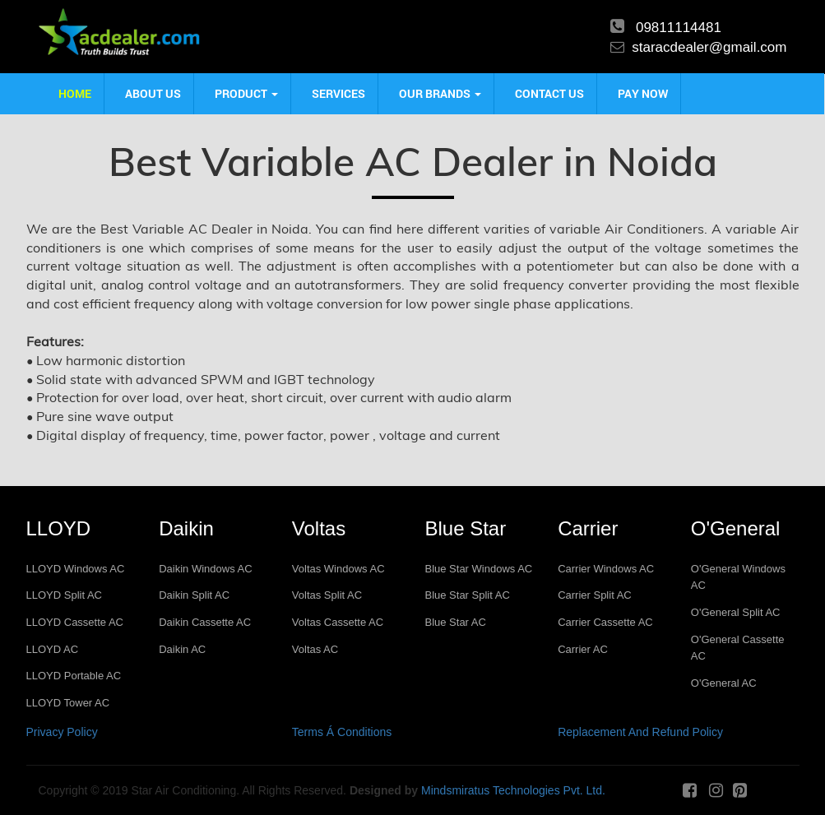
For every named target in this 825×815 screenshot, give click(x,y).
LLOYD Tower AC (68, 703)
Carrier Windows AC (606, 569)
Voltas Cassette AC (337, 622)
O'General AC (724, 683)
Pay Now (643, 93)
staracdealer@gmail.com (709, 47)
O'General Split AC (736, 612)
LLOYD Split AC (64, 595)
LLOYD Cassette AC (75, 622)
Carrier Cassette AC (605, 622)
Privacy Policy (62, 732)
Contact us (549, 93)
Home (74, 93)
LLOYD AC (52, 649)
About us (153, 93)
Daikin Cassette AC (205, 622)
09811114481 (678, 27)
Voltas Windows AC (338, 569)
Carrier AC (583, 649)
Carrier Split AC (595, 595)
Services (338, 93)
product (246, 93)
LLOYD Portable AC (74, 675)
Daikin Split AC (194, 595)
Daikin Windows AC (205, 569)
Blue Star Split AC (466, 595)
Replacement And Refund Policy (640, 732)
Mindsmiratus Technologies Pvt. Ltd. (513, 790)
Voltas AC (315, 649)
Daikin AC (182, 649)
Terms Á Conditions (342, 732)
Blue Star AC (454, 622)
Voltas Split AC (327, 595)
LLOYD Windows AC (75, 569)
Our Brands (440, 93)
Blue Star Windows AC (478, 569)
